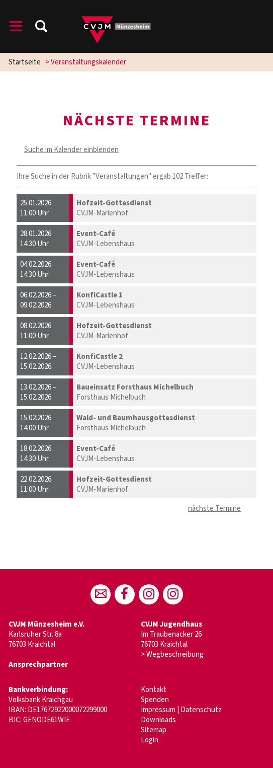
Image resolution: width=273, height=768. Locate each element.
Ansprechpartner (38, 664)
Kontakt (153, 689)
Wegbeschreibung (175, 654)
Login (149, 740)
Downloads (158, 720)
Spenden (155, 700)
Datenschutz (201, 710)
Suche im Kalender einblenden (71, 149)
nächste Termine (214, 508)
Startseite (25, 62)
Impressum (158, 710)
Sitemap (153, 730)
